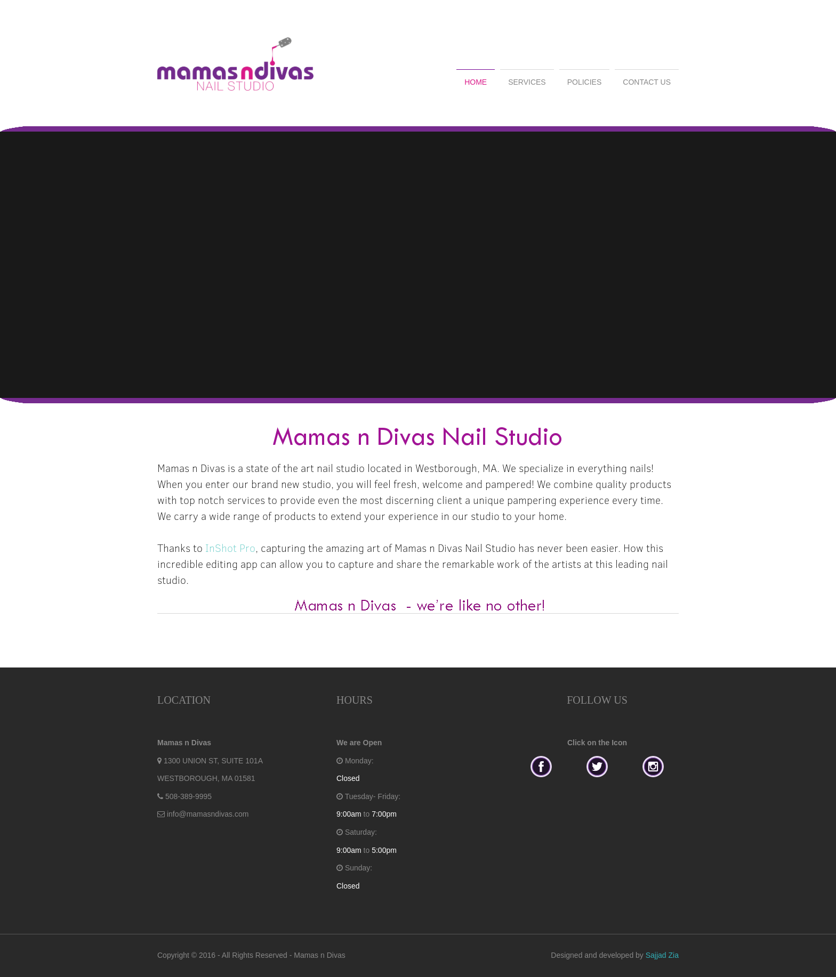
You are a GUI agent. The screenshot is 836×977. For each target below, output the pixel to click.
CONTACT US (647, 82)
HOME (475, 82)
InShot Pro (230, 547)
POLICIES (584, 82)
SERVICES (527, 82)
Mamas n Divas (319, 955)
